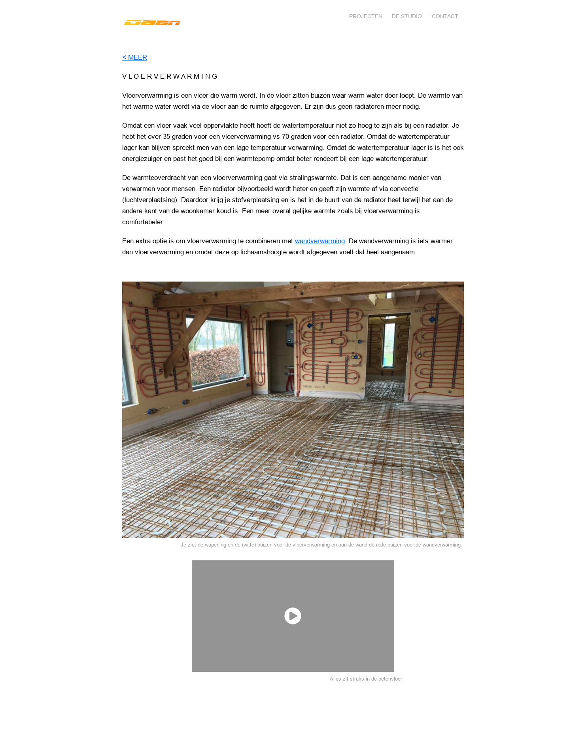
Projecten (365, 16)
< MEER (134, 57)
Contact (445, 16)
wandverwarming (320, 241)
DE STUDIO (407, 16)
